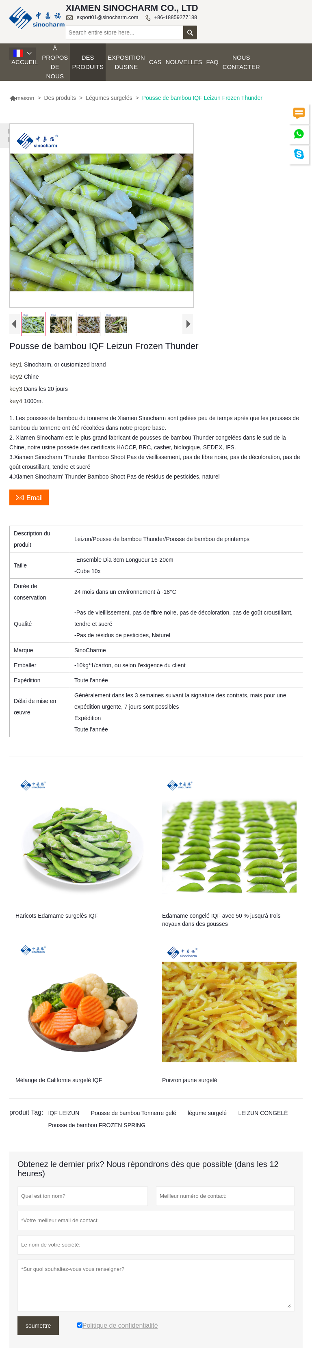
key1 (16, 364)
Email (29, 496)
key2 (16, 376)
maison (21, 98)
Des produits (88, 62)
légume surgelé (207, 1113)
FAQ (212, 61)
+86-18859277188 (175, 17)
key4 (16, 400)
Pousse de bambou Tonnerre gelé (133, 1113)
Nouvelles (184, 61)
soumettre (38, 1325)
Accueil (24, 61)
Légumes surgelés (109, 98)
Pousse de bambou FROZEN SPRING (96, 1125)
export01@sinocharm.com (107, 17)
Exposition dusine (126, 62)
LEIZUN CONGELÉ (263, 1113)
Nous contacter (241, 62)
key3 (16, 388)
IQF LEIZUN (63, 1113)
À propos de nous (55, 62)
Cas (155, 61)
